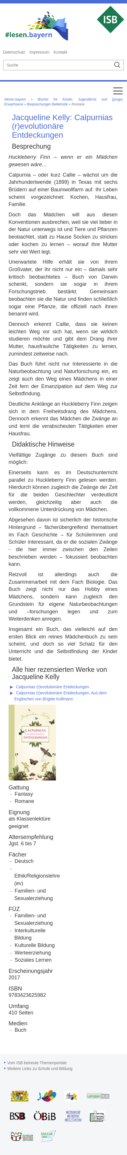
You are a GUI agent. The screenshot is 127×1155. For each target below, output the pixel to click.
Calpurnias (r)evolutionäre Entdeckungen (52, 687)
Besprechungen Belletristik (47, 104)
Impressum (39, 52)
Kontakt (60, 52)
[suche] (57, 65)
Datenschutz (14, 52)
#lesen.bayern (15, 99)
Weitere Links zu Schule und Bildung (40, 1068)
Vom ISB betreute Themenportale (37, 1063)
